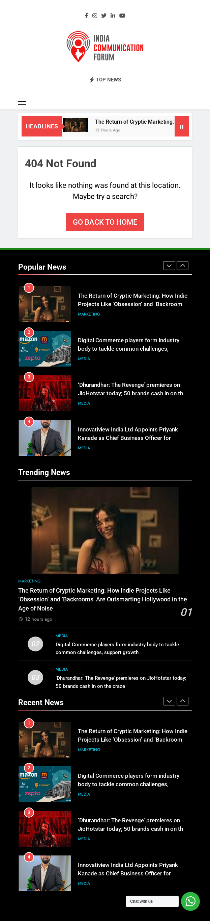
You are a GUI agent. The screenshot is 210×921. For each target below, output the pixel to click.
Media (84, 359)
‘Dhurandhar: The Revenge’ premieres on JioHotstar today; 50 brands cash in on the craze (132, 393)
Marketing (89, 314)
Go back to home (105, 222)
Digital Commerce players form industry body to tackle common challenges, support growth (128, 348)
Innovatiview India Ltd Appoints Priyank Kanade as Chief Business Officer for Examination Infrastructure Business (128, 438)
